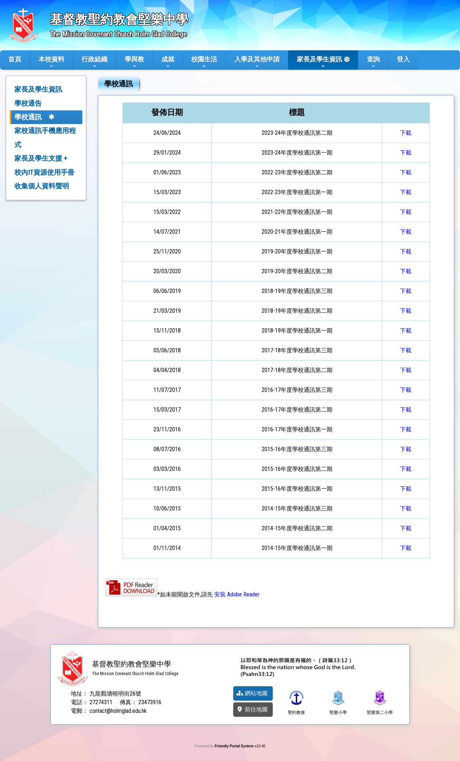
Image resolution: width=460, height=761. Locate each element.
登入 (403, 59)
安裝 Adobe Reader (236, 594)
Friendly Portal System (234, 746)
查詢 (373, 62)
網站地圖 (252, 693)
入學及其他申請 (257, 62)
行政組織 (94, 62)
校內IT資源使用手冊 (44, 172)
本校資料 (51, 62)
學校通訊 (28, 117)
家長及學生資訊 (319, 62)
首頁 (14, 59)
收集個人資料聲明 (41, 186)
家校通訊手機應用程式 (45, 137)
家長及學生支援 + (40, 158)
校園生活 (204, 62)
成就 (167, 62)
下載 (405, 132)
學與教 (134, 62)
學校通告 (28, 103)
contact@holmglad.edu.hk (118, 710)
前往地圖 (252, 709)
